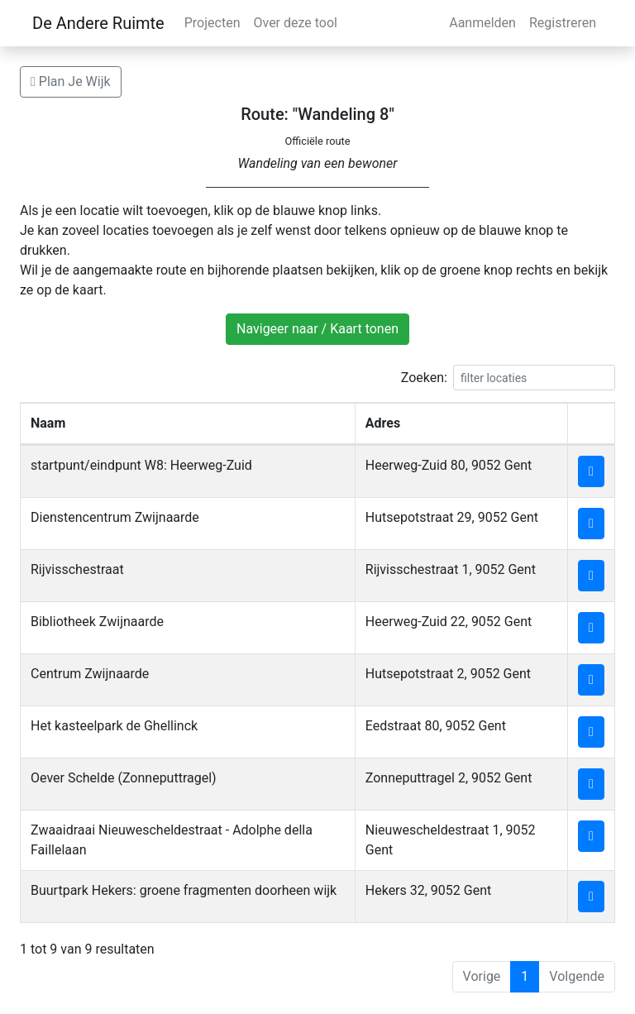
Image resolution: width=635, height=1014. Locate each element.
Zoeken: (508, 377)
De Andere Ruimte (98, 23)
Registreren (562, 23)
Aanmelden (482, 23)
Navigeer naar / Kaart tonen (317, 329)
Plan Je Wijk (71, 81)
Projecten (212, 23)
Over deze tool (295, 23)
